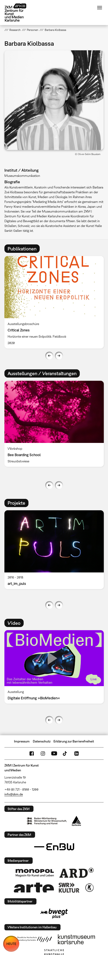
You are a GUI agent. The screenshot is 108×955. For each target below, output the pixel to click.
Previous (49, 356)
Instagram (43, 753)
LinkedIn (77, 753)
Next (59, 356)
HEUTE (11, 944)
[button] (54, 100)
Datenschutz (41, 741)
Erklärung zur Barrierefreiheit (73, 741)
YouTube (54, 753)
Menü (100, 7)
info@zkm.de (13, 794)
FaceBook (32, 753)
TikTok (65, 753)
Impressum (22, 741)
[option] (54, 302)
